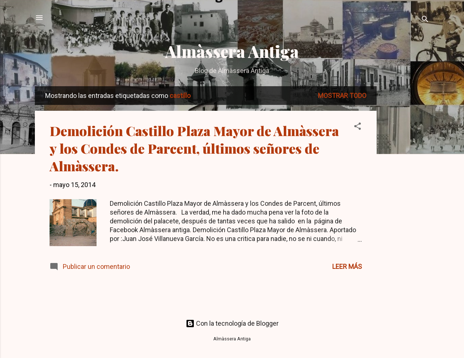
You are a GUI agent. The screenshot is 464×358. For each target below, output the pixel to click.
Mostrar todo (342, 95)
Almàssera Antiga (232, 51)
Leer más (347, 266)
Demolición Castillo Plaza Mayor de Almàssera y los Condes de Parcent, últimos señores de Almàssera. (194, 148)
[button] (357, 127)
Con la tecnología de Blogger (232, 323)
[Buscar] (425, 20)
